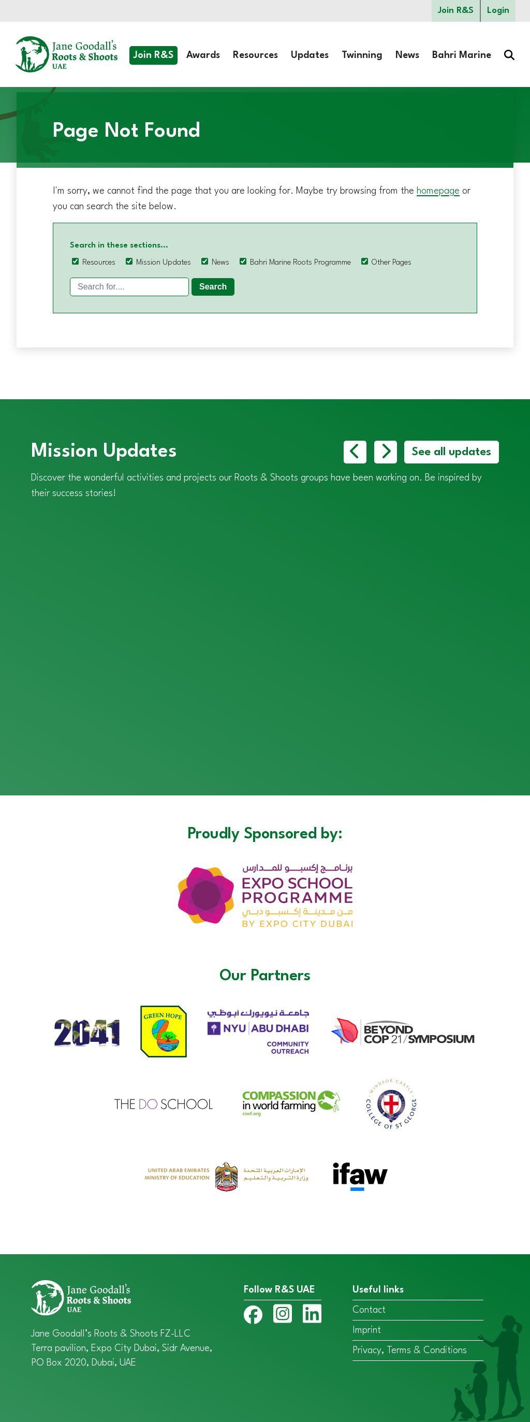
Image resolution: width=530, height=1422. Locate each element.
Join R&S (456, 10)
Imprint (366, 1330)
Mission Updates (163, 263)
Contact (369, 1310)
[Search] (129, 287)
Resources (255, 55)
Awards (203, 55)
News (407, 55)
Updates (310, 55)
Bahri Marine (461, 55)
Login (498, 10)
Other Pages (391, 263)
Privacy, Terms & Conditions (409, 1350)
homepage (438, 191)
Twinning (362, 55)
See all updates (451, 452)
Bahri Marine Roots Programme (300, 263)
